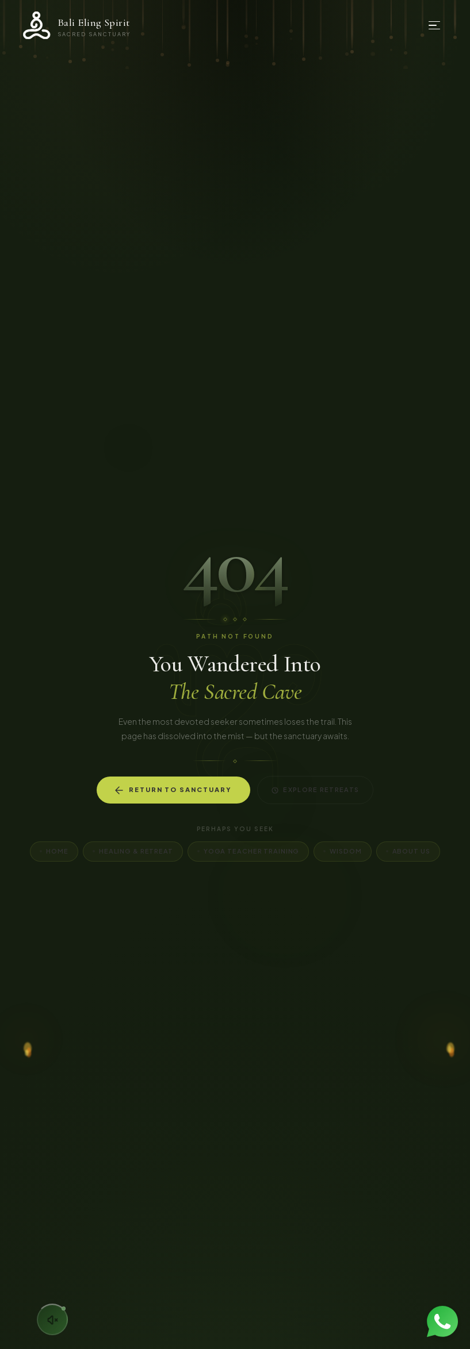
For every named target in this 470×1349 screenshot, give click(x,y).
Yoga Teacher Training (248, 851)
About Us (408, 851)
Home (54, 851)
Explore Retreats (315, 790)
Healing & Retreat (133, 851)
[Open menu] (434, 25)
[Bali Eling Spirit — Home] (77, 25)
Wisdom (342, 851)
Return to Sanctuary (173, 790)
